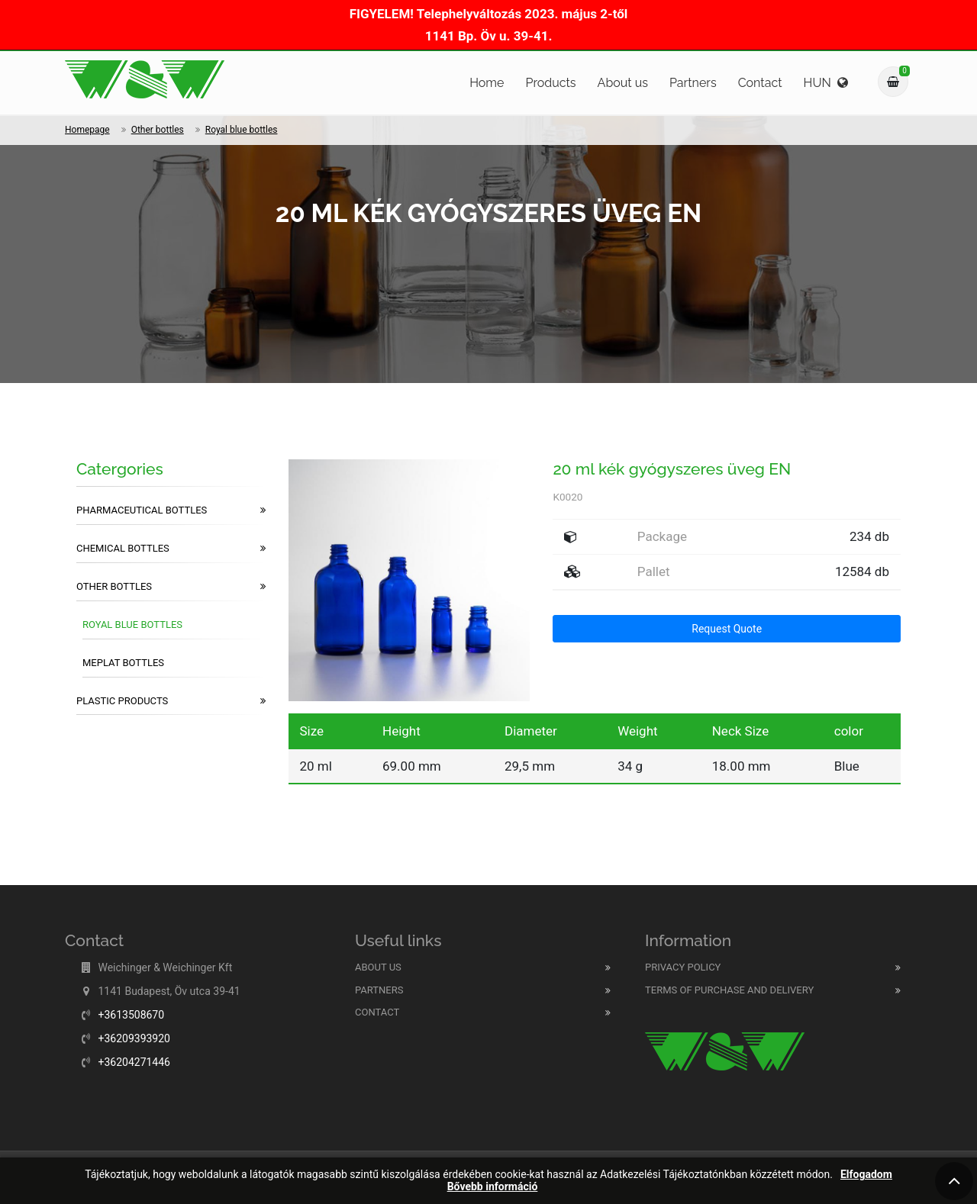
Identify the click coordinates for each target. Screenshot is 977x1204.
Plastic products (171, 701)
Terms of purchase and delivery (729, 990)
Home (486, 83)
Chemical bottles (171, 548)
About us (623, 83)
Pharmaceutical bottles (171, 510)
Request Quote (727, 629)
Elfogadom (866, 1174)
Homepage (87, 129)
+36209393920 (134, 1038)
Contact (760, 83)
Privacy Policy (683, 967)
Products (550, 83)
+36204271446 (134, 1062)
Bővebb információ (492, 1187)
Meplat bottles (123, 662)
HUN (826, 83)
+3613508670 (131, 1015)
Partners (693, 83)
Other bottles (157, 129)
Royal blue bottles (241, 129)
